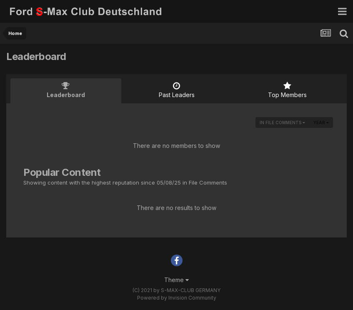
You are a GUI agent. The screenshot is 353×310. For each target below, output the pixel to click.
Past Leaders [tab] (177, 90)
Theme (176, 279)
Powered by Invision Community (176, 298)
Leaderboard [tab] (66, 90)
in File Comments (282, 122)
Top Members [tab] (287, 90)
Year (321, 122)
